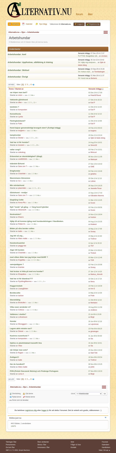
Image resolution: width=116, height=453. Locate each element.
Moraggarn (22, 324)
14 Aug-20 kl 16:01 (95, 142)
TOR (92, 260)
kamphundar (15, 135)
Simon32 (94, 145)
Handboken (106, 447)
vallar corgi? (15, 149)
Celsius (21, 310)
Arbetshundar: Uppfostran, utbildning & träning (30, 62)
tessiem (21, 145)
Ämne (11, 89)
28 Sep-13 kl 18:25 (95, 186)
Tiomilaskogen (99, 72)
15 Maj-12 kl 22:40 (95, 236)
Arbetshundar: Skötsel (18, 70)
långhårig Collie (17, 200)
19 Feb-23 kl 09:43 (95, 128)
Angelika (21, 260)
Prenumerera (10, 445)
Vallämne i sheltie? (18, 314)
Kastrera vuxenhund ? (19, 336)
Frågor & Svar (76, 445)
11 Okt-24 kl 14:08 (95, 121)
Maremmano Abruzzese (20, 178)
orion (20, 95)
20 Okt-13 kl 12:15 (95, 178)
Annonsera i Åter (43, 447)
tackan (20, 296)
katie (20, 231)
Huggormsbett (16, 286)
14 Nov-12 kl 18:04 (95, 214)
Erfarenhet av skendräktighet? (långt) (26, 156)
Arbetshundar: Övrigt (18, 77)
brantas (21, 267)
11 (34, 102)
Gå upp (11, 379)
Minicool (94, 152)
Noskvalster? (15, 214)
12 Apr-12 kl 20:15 (95, 243)
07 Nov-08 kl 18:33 (95, 371)
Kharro (21, 217)
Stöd (72, 442)
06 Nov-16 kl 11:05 (95, 157)
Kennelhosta (15, 114)
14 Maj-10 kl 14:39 (95, 293)
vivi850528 (22, 159)
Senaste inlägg (96, 89)
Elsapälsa (22, 274)
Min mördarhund (17, 185)
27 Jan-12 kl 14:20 (95, 272)
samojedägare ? (17, 264)
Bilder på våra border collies (22, 228)
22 (38, 188)
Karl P (93, 103)
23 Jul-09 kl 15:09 (94, 314)
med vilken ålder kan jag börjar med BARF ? (29, 257)
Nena (92, 282)
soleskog (21, 152)
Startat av (19, 89)
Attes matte (22, 238)
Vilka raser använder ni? (20, 307)
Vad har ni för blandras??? (21, 279)
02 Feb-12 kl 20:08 (95, 265)
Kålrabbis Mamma (97, 196)
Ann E (93, 289)
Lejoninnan (95, 324)
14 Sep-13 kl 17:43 (95, 193)
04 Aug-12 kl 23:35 (95, 222)
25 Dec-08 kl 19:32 (95, 350)
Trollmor (94, 239)
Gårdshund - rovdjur (19, 193)
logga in (44, 410)
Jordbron (94, 310)
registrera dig (31, 410)
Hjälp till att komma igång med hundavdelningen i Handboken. (37, 221)
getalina (93, 174)
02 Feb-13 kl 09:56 (95, 207)
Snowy (93, 232)
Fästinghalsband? (17, 121)
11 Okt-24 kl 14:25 (95, 107)
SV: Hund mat (83, 78)
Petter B (21, 224)
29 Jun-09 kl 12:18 (95, 321)
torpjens (21, 131)
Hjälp (100, 450)
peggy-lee (22, 246)
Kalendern (105, 445)
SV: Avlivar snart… (85, 72)
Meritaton (94, 303)
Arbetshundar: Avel (17, 54)
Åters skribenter (43, 442)
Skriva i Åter (41, 445)
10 (36, 138)
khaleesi (94, 224)
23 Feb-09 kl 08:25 (95, 329)
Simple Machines (24, 450)
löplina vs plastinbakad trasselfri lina (26, 343)
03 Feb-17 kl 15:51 (95, 150)
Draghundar (15, 171)
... (29, 84)
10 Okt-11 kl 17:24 (95, 279)
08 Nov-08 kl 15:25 (95, 364)
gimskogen (94, 331)
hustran (93, 217)
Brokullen (22, 302)
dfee (20, 102)
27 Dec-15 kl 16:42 (95, 164)
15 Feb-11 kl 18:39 (95, 286)
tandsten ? (14, 107)
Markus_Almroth (96, 274)
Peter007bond (96, 95)
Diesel (20, 331)
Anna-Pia (22, 203)
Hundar (13, 321)
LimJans (104, 56)
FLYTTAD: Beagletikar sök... (88, 56)
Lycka (20, 117)
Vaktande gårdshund (19, 100)
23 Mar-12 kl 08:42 (95, 250)
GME (92, 167)
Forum (79, 14)
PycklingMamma (24, 281)
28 (37, 145)
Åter (90, 14)
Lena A (21, 374)
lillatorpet (94, 159)
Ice (19, 181)
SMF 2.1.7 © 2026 (12, 450)
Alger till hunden (17, 250)
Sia (92, 339)
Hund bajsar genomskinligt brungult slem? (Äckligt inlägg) (35, 128)
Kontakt (73, 447)
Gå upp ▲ (106, 450)
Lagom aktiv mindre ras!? (21, 328)
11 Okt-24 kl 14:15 (95, 114)
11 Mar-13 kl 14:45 (95, 200)
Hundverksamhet (17, 243)
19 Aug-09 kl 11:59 (95, 307)
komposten (22, 110)
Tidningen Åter (11, 442)
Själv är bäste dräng (98, 138)
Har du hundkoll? (17, 364)
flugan (20, 353)
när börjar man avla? (19, 350)
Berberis (94, 78)
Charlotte (21, 174)
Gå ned (11, 84)
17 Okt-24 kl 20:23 (95, 100)
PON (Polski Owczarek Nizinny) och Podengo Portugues (34, 371)
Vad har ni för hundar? (19, 142)
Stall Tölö (94, 353)
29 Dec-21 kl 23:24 (95, 135)
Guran (93, 203)
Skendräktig (15, 300)
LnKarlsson (22, 317)
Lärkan (93, 181)
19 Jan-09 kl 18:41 (95, 343)
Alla (32, 95)
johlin (92, 367)
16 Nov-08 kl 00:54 (95, 357)
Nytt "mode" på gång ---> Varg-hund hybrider (29, 207)
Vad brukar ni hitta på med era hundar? (27, 271)
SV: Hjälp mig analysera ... (87, 62)
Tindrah (93, 253)
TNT (92, 246)
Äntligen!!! (14, 357)
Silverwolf (22, 210)
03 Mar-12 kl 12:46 (95, 257)
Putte (92, 296)
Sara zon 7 (22, 166)
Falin (20, 124)
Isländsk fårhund (17, 164)
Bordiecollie (15, 293)
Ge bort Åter (10, 447)
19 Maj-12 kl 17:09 (95, 229)
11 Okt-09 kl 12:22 (95, 300)
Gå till (73, 393)
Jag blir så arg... (17, 236)
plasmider (22, 188)
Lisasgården (23, 289)
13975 (13, 426)
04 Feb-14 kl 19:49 (95, 171)
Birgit (92, 317)
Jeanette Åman (96, 188)
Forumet (105, 442)
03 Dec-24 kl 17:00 (95, 93)
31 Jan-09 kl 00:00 (95, 336)
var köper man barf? (18, 92)
